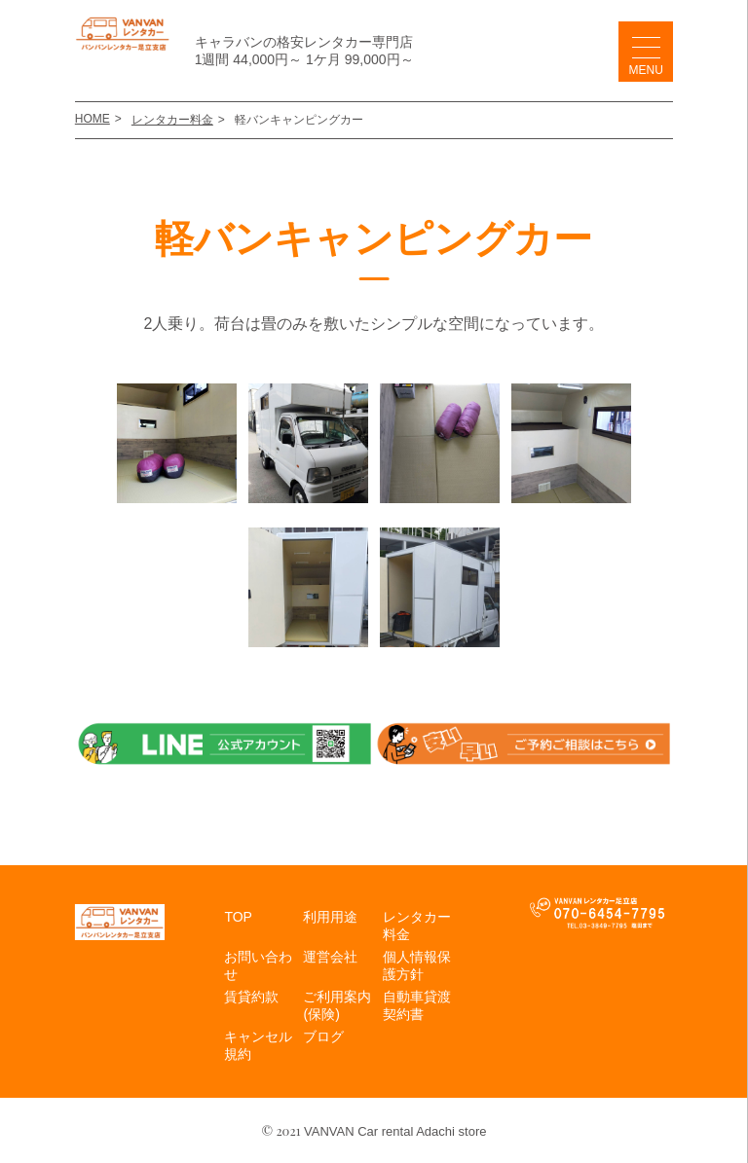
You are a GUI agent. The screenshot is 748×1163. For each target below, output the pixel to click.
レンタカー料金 (172, 120)
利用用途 (330, 917)
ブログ (323, 1036)
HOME (92, 119)
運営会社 (330, 956)
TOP (238, 917)
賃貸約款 (251, 996)
